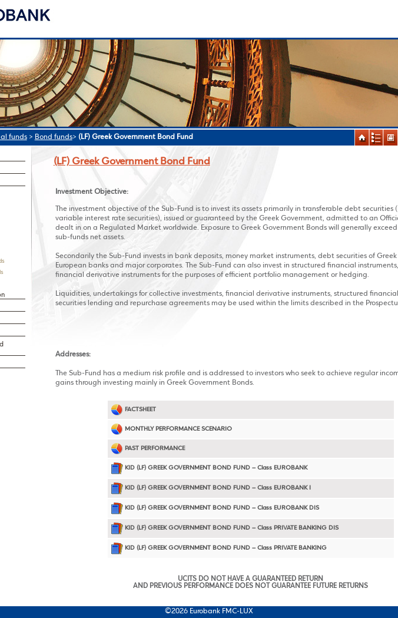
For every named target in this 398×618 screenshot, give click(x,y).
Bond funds (53, 137)
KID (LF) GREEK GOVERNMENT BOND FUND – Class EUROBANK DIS (215, 508)
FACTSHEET (133, 410)
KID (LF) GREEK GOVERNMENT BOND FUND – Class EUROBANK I (211, 488)
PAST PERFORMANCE (148, 448)
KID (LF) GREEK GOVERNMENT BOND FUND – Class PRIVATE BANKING (219, 548)
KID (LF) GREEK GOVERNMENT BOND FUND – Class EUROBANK (209, 468)
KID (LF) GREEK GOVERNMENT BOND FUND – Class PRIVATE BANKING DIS (225, 528)
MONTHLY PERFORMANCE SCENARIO (171, 429)
